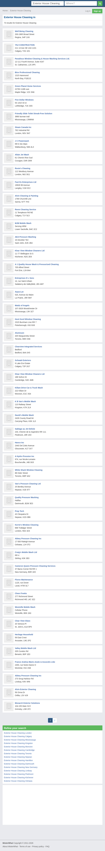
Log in (88, 11)
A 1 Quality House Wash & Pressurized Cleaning (37, 264)
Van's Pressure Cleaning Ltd (28, 484)
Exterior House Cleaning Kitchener (18, 777)
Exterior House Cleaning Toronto (18, 753)
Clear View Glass (22, 621)
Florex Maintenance (24, 580)
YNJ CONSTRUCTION (25, 45)
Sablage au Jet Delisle (25, 429)
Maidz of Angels (22, 305)
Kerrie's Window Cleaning (26, 525)
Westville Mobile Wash (25, 607)
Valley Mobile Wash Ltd (25, 648)
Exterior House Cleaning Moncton (18, 747)
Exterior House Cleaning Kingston (18, 743)
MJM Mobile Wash (23, 223)
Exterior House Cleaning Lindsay (18, 771)
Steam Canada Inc (23, 127)
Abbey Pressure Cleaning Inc (28, 538)
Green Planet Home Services (28, 86)
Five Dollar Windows (24, 100)
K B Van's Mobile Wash (25, 401)
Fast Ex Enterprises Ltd (25, 182)
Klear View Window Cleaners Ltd (30, 251)
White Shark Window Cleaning (28, 470)
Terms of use (24, 846)
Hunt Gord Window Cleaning (28, 319)
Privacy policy (38, 846)
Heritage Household (24, 634)
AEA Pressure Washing (25, 237)
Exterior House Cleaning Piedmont (18, 774)
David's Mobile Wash (24, 415)
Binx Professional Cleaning (27, 72)
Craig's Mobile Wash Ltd (26, 552)
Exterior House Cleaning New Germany (20, 767)
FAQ (47, 846)
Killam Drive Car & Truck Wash (29, 388)
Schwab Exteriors (23, 360)
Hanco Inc (19, 442)
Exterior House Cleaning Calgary (18, 736)
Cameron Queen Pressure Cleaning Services (35, 566)
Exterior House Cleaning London (18, 733)
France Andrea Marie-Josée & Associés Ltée (35, 662)
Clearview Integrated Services (28, 347)
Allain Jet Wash (22, 155)
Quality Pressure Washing (27, 497)
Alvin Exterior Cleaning (25, 689)
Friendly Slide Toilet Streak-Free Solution (33, 113)
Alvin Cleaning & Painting (26, 196)
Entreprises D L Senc (24, 278)
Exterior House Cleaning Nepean (18, 757)
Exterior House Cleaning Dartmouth (19, 764)
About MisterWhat (10, 846)
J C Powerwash (22, 141)
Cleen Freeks (21, 593)
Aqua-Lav (19, 292)
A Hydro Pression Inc (24, 456)
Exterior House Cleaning (20, 10)
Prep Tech (19, 511)
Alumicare (19, 333)
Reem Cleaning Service (25, 209)
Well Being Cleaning (24, 31)
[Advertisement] (52, 805)
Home (5, 10)
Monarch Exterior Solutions (27, 703)
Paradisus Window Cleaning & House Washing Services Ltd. (42, 59)
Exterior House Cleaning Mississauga (20, 740)
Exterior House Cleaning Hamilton (18, 760)
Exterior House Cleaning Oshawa (18, 781)
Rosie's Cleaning (22, 168)
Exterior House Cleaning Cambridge (19, 750)
